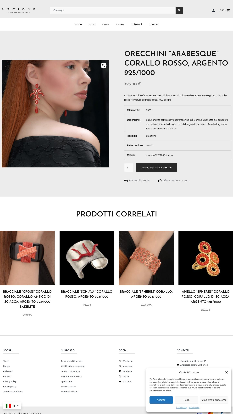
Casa (105, 24)
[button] (226, 372)
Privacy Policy (194, 408)
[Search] (179, 10)
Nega (186, 400)
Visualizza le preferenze (214, 400)
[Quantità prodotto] (128, 167)
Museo (120, 24)
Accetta (161, 400)
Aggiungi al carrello (156, 167)
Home (78, 24)
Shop (92, 24)
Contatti (153, 24)
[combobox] (113, 10)
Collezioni (136, 24)
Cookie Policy (181, 408)
